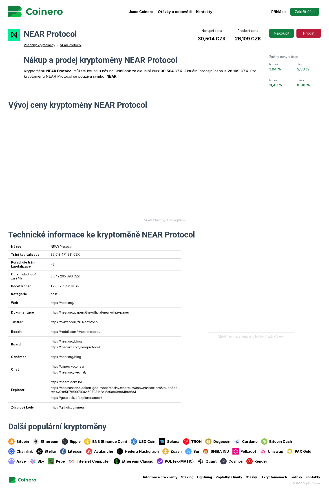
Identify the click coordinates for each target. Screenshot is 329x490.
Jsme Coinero (141, 11)
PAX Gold (299, 451)
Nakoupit (281, 33)
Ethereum (45, 441)
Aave (17, 461)
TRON (192, 441)
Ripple (71, 441)
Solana (169, 441)
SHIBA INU (216, 451)
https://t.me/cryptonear (67, 366)
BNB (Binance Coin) (105, 441)
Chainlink (20, 451)
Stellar (46, 451)
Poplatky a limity (229, 477)
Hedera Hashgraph (138, 451)
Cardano (246, 441)
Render (256, 461)
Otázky (251, 477)
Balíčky (296, 477)
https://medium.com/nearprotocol (75, 347)
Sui (192, 451)
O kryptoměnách (274, 477)
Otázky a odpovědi (175, 11)
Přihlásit (278, 11)
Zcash (172, 451)
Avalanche (99, 451)
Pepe (56, 461)
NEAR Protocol (71, 45)
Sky (36, 461)
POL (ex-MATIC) (175, 461)
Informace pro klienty (160, 477)
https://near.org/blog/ (66, 341)
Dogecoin (217, 441)
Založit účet (305, 11)
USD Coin (143, 441)
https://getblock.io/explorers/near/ (76, 398)
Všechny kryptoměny (39, 45)
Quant (207, 461)
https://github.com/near (68, 407)
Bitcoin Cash (276, 441)
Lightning (204, 477)
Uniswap (271, 451)
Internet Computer (89, 461)
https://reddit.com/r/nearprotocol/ (75, 332)
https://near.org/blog (66, 357)
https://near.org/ (62, 303)
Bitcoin (18, 441)
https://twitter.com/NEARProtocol (74, 322)
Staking (187, 477)
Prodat (308, 33)
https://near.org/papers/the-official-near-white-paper (90, 312)
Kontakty (204, 11)
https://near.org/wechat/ (68, 372)
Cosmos (231, 461)
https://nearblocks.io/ (66, 382)
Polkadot (244, 451)
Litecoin (71, 451)
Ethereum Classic (133, 461)
